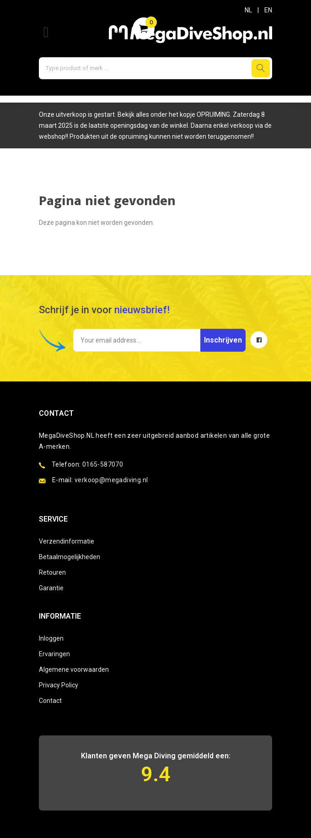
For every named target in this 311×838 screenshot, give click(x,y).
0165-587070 (102, 464)
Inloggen (51, 638)
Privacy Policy (58, 685)
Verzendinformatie (66, 541)
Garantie (51, 588)
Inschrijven (223, 340)
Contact (50, 700)
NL (248, 10)
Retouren (52, 572)
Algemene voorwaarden (74, 669)
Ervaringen (54, 654)
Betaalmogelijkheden (69, 556)
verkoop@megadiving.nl (111, 480)
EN (268, 10)
